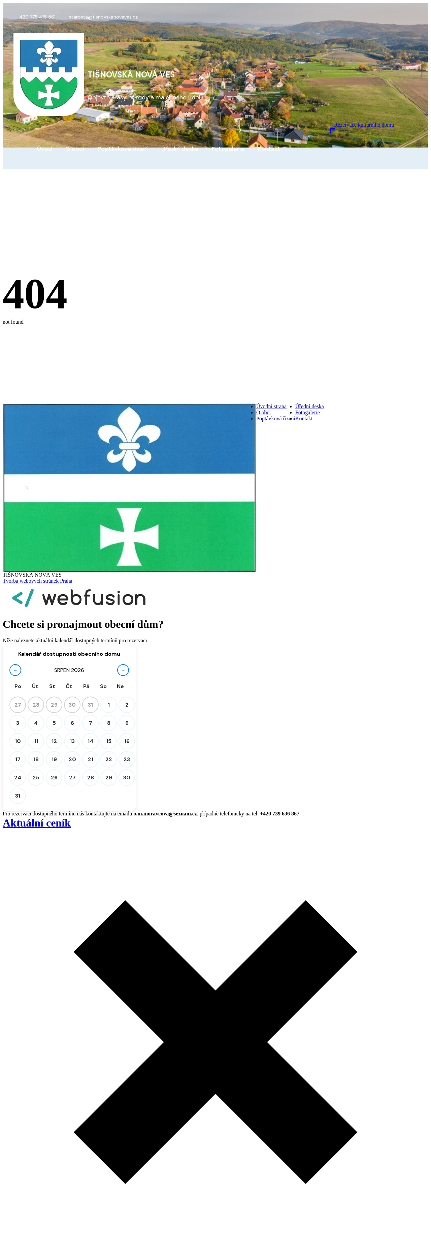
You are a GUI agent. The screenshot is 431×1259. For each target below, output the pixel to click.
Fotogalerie (228, 149)
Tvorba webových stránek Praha (37, 581)
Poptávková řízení (123, 149)
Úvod (44, 149)
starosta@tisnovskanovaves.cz (103, 17)
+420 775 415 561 (36, 17)
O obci (74, 149)
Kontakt (269, 149)
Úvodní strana (271, 406)
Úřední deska (179, 149)
